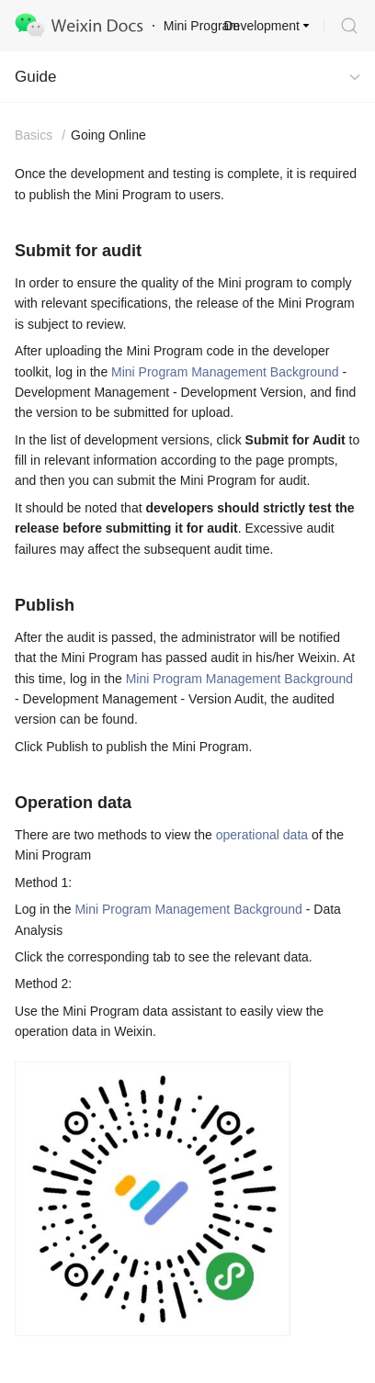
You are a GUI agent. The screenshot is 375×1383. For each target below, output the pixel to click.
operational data (262, 834)
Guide (35, 76)
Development (262, 25)
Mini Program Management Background (224, 372)
